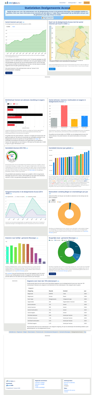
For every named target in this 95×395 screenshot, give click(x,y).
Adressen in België (39, 384)
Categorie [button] (30, 288)
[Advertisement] (47, 88)
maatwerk (9, 273)
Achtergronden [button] (72, 2)
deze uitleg (32, 170)
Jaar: (50, 200)
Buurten (52, 69)
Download (86, 2)
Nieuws (66, 384)
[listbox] (53, 200)
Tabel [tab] (13, 26)
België (37, 139)
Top (85, 332)
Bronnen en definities (69, 382)
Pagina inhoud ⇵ (47, 18)
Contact (66, 391)
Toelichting (9, 73)
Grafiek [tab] (8, 26)
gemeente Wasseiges (20, 270)
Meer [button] (80, 2)
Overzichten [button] (62, 2)
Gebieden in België (39, 382)
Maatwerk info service (69, 390)
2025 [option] (53, 200)
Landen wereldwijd (40, 387)
